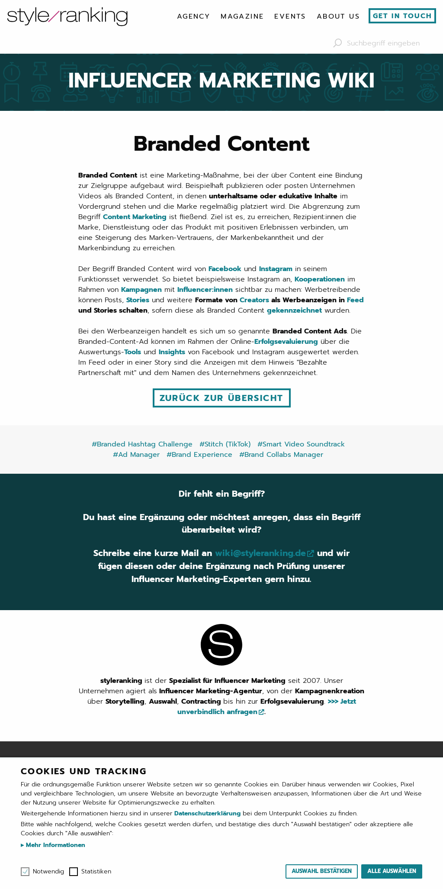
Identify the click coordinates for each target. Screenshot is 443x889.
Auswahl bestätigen (322, 871)
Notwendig (48, 872)
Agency (193, 16)
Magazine (242, 16)
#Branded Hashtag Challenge (142, 444)
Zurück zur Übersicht (222, 397)
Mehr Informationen (54, 845)
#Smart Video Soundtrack (301, 444)
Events (290, 16)
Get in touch (402, 16)
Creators (254, 300)
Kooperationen (320, 279)
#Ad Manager (136, 454)
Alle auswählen (391, 871)
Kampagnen (141, 289)
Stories (137, 300)
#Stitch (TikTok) (224, 444)
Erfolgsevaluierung (286, 341)
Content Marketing (135, 217)
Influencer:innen (205, 289)
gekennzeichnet (294, 310)
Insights (172, 352)
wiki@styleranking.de (260, 553)
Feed (355, 300)
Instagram (275, 269)
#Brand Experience (199, 454)
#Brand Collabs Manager (281, 454)
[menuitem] (193, 16)
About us (338, 16)
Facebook (225, 269)
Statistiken (96, 872)
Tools (132, 352)
